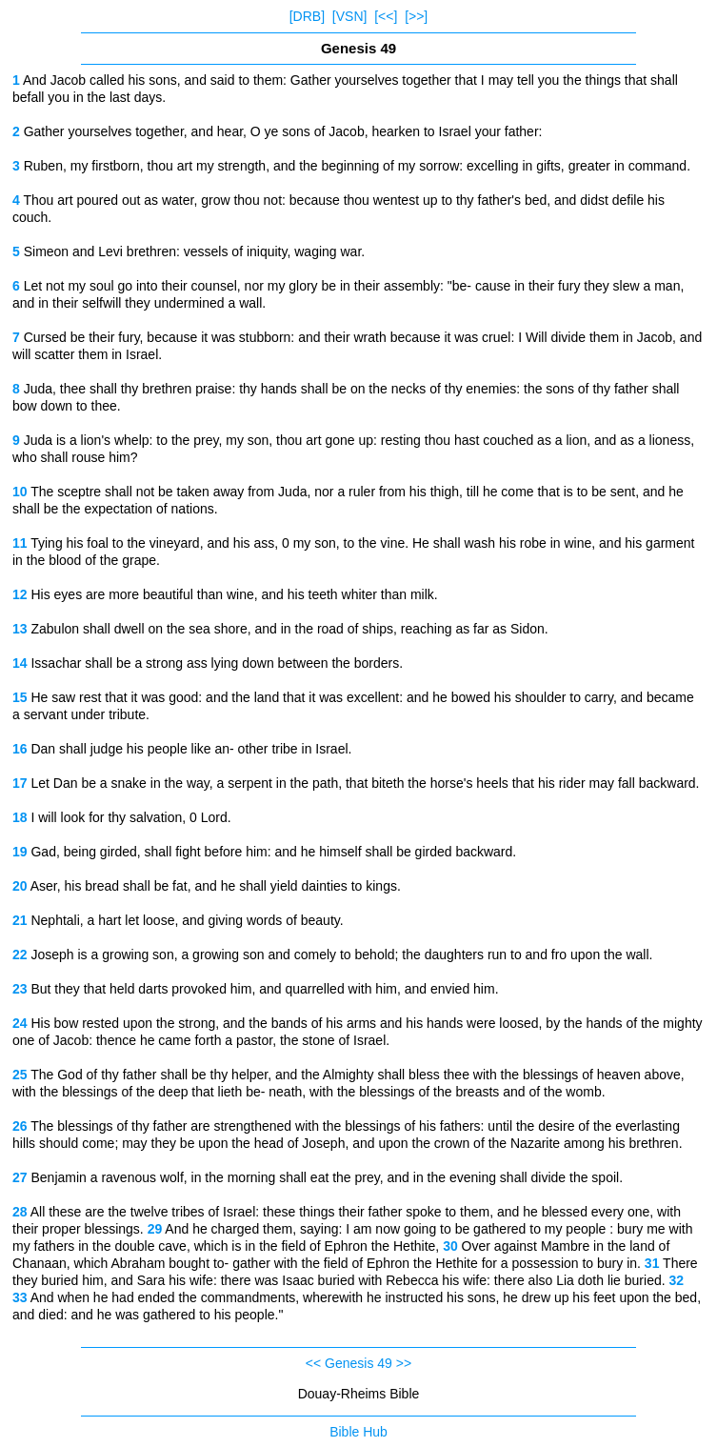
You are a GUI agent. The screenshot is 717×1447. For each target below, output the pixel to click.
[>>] (416, 16)
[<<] (385, 16)
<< (313, 1363)
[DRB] (307, 16)
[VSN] (350, 16)
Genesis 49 (358, 1363)
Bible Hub (358, 1431)
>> (403, 1363)
